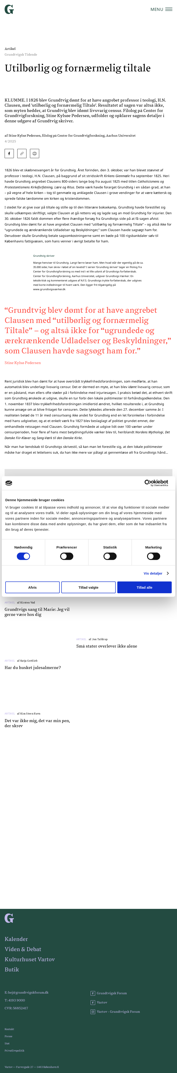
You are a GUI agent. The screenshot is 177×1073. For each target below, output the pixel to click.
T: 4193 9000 (15, 1000)
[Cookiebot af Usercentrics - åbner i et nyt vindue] (151, 483)
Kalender (16, 939)
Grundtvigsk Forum (109, 993)
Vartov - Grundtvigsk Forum (115, 1012)
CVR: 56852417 (16, 1008)
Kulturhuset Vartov (30, 959)
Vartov (99, 1002)
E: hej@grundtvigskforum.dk (26, 992)
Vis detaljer (153, 573)
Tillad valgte (88, 587)
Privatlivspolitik (14, 1050)
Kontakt (9, 1029)
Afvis (32, 587)
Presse (8, 1036)
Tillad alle (144, 587)
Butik (12, 970)
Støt (7, 1043)
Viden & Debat (23, 949)
